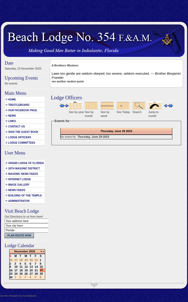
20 (31, 270)
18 (21, 270)
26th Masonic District (24, 168)
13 (31, 266)
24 (15, 273)
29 (41, 273)
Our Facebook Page (22, 110)
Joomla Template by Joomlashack (18, 296)
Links (12, 121)
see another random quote (68, 81)
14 (36, 266)
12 (26, 266)
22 (41, 270)
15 (41, 266)
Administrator (19, 201)
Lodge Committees (21, 142)
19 (26, 270)
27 (31, 273)
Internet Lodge (19, 179)
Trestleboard (18, 104)
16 (11, 270)
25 (21, 273)
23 (11, 273)
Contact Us (16, 126)
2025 (32, 251)
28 (36, 273)
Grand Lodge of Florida (26, 163)
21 (36, 270)
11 (21, 266)
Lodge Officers (19, 137)
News (12, 115)
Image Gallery (19, 184)
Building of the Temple (25, 195)
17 (15, 270)
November (21, 251)
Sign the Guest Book (23, 132)
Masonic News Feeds (23, 173)
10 (15, 266)
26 (26, 273)
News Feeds (16, 190)
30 (11, 277)
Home (12, 99)
